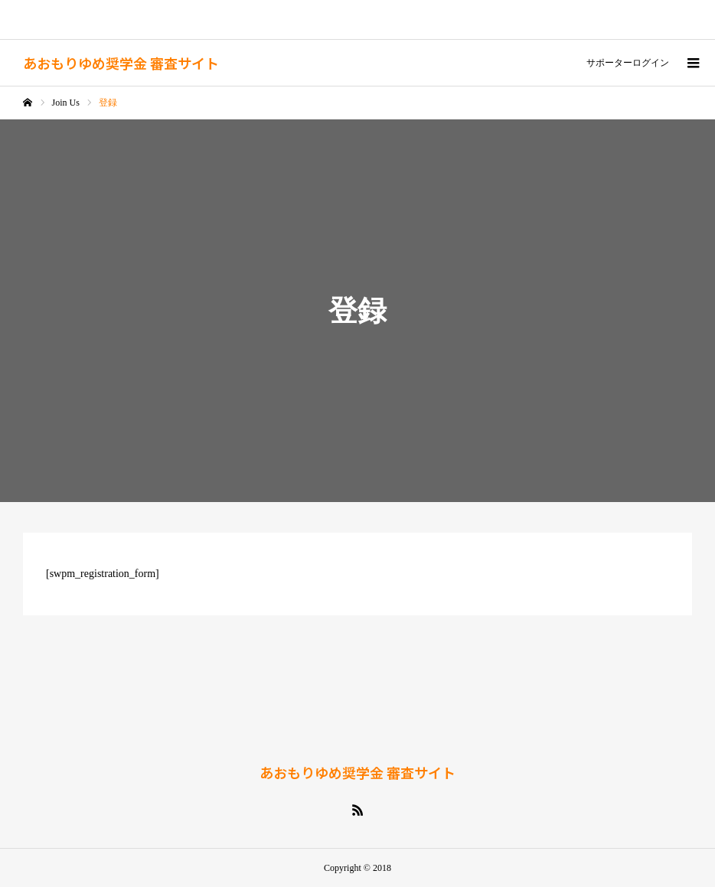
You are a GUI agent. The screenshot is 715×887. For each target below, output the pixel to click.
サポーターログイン (627, 62)
